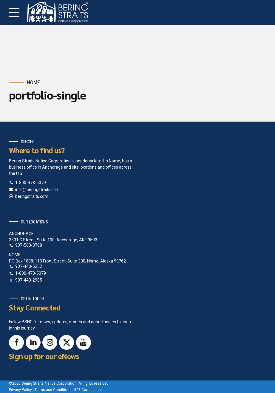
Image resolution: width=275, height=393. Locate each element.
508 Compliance (88, 390)
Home (33, 82)
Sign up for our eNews (44, 356)
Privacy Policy (20, 390)
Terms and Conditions (53, 390)
